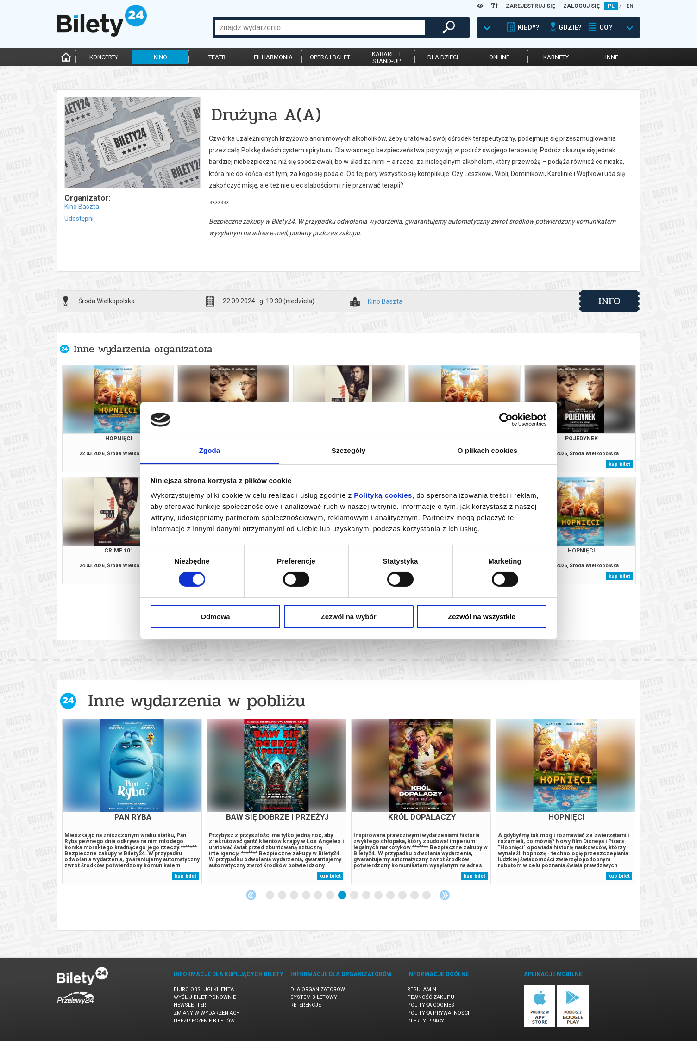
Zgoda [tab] (209, 450)
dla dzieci (442, 57)
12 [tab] (403, 895)
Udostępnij (79, 218)
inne (611, 57)
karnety (556, 57)
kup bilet (619, 464)
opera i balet (330, 57)
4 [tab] (306, 895)
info (609, 301)
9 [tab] (366, 895)
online (499, 57)
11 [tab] (391, 895)
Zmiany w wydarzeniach (207, 1013)
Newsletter (190, 1005)
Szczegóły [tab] (348, 450)
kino (160, 57)
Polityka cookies (430, 1005)
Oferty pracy (425, 1021)
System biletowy (313, 997)
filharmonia (273, 57)
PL (611, 6)
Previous (251, 895)
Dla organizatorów (317, 989)
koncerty (103, 57)
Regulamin (421, 989)
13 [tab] (415, 895)
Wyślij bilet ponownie (205, 997)
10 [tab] (378, 895)
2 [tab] (282, 895)
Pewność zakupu (430, 997)
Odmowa (215, 617)
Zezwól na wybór (348, 617)
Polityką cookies (383, 495)
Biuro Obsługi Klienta (204, 989)
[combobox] (320, 27)
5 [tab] (318, 895)
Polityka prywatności (438, 1013)
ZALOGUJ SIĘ (581, 6)
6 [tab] (330, 895)
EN (630, 6)
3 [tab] (294, 895)
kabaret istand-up (386, 57)
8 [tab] (354, 895)
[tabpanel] (132, 801)
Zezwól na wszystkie (481, 617)
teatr (217, 57)
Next (445, 895)
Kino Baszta (81, 206)
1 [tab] (270, 895)
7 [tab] (342, 895)
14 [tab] (427, 895)
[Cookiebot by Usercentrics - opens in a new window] (505, 419)
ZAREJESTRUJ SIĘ (530, 6)
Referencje (305, 1005)
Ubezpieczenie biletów (204, 1021)
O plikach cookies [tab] (487, 450)
